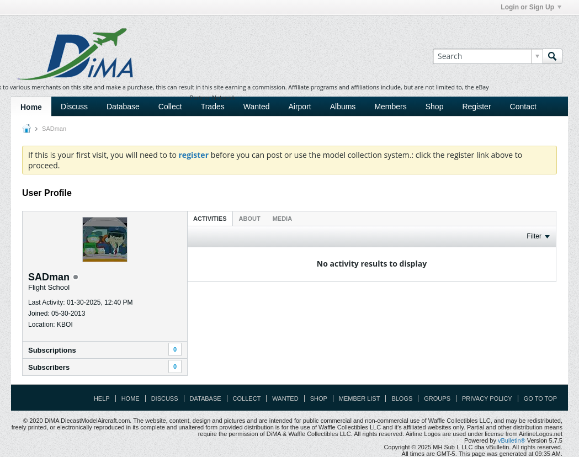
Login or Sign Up (531, 7)
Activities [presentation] (210, 218)
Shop (435, 106)
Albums (343, 106)
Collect (170, 106)
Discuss (74, 106)
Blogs (401, 398)
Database (123, 106)
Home (31, 107)
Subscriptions (52, 350)
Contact (523, 106)
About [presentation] (250, 218)
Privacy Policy (487, 398)
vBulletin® (511, 440)
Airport (299, 106)
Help (102, 398)
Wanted (256, 106)
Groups (437, 398)
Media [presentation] (282, 218)
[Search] (488, 56)
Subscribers (49, 367)
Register (476, 106)
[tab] (210, 218)
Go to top (540, 398)
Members (390, 106)
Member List (359, 398)
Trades (213, 106)
